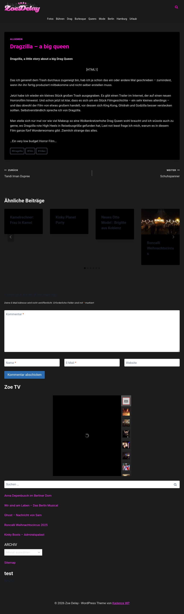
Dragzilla (17, 150)
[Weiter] (173, 237)
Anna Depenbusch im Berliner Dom (28, 495)
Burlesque (80, 18)
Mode (102, 18)
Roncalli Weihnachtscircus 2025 (26, 525)
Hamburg (122, 18)
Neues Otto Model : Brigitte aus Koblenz (113, 222)
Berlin (111, 18)
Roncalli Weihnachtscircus (160, 248)
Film (30, 150)
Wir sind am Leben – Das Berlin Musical (31, 505)
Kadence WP (121, 603)
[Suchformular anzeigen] (176, 7)
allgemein (16, 39)
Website (131, 363)
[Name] (32, 363)
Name (11, 363)
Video (42, 150)
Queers (92, 18)
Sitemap (10, 562)
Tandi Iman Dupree (46, 173)
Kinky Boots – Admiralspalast (24, 534)
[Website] (152, 363)
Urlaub (133, 18)
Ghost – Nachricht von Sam (23, 515)
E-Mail (71, 363)
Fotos (50, 18)
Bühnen (60, 18)
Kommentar (15, 314)
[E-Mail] (92, 363)
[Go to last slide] (11, 237)
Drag (69, 18)
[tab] (85, 268)
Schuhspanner (137, 173)
